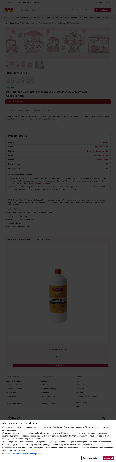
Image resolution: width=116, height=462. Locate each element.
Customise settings (91, 458)
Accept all (108, 458)
